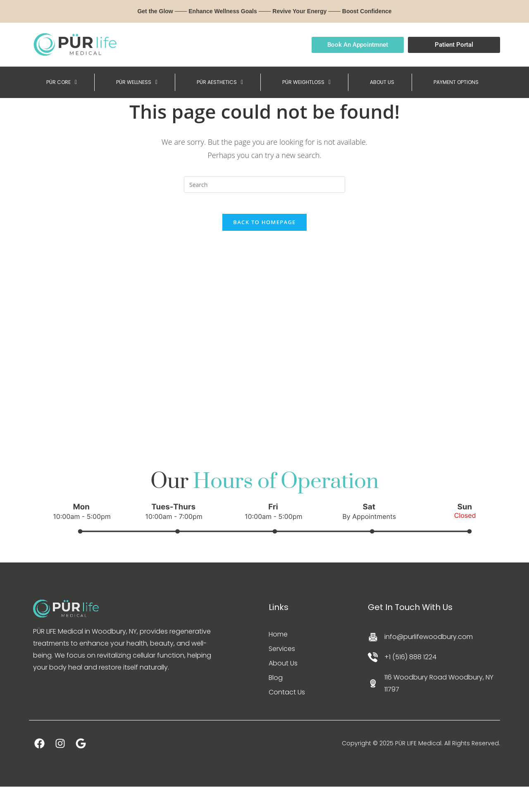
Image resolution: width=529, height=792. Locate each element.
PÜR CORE (61, 83)
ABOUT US (380, 83)
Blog (276, 683)
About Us (283, 668)
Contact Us (287, 697)
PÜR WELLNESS (134, 83)
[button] (61, 83)
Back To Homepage (264, 227)
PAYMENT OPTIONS (454, 83)
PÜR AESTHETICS (217, 83)
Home (278, 639)
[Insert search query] (264, 185)
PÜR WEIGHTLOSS (304, 83)
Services (282, 654)
